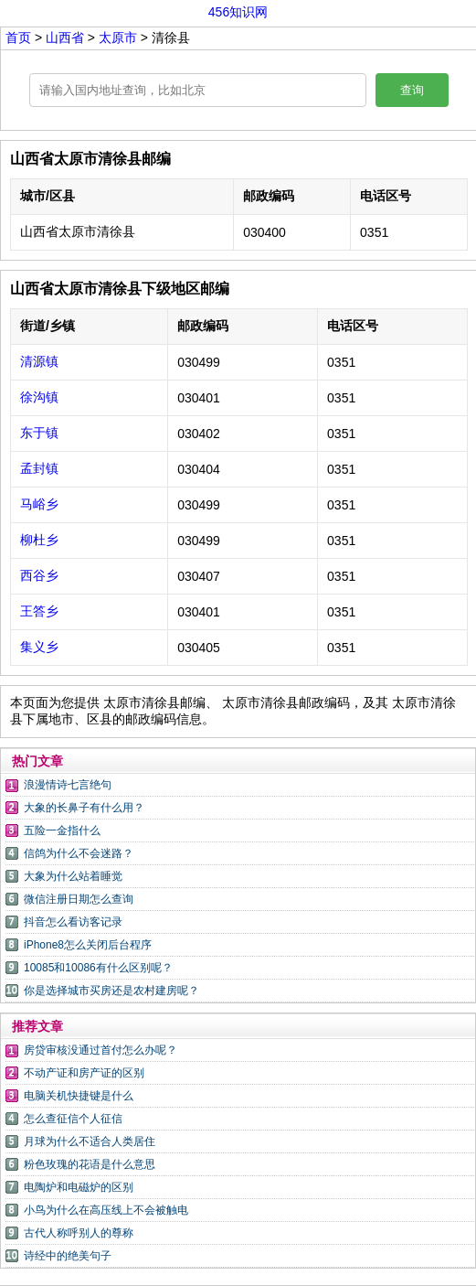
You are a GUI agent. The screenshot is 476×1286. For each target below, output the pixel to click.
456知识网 (238, 12)
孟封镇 (39, 468)
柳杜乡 (39, 539)
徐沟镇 (39, 397)
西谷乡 (39, 575)
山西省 (67, 37)
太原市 (120, 37)
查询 (412, 90)
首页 (18, 37)
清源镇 (39, 361)
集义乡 (39, 646)
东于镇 (39, 432)
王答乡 (39, 611)
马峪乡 (39, 504)
